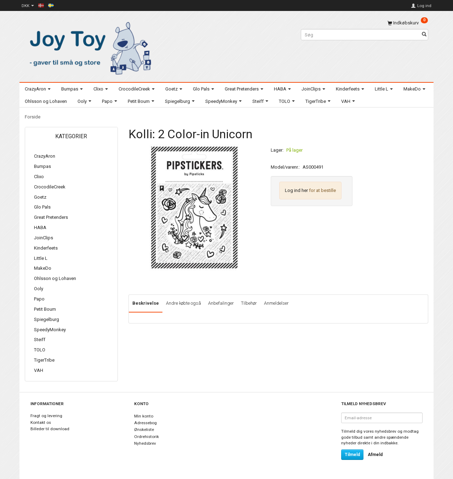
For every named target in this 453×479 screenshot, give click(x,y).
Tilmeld (352, 454)
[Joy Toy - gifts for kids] (88, 47)
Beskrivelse (145, 303)
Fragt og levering (46, 415)
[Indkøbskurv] (407, 23)
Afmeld (375, 454)
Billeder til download (49, 428)
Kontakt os (40, 422)
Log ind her (296, 190)
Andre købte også (183, 303)
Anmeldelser (276, 303)
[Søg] (424, 34)
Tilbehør (249, 303)
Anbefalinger (221, 303)
